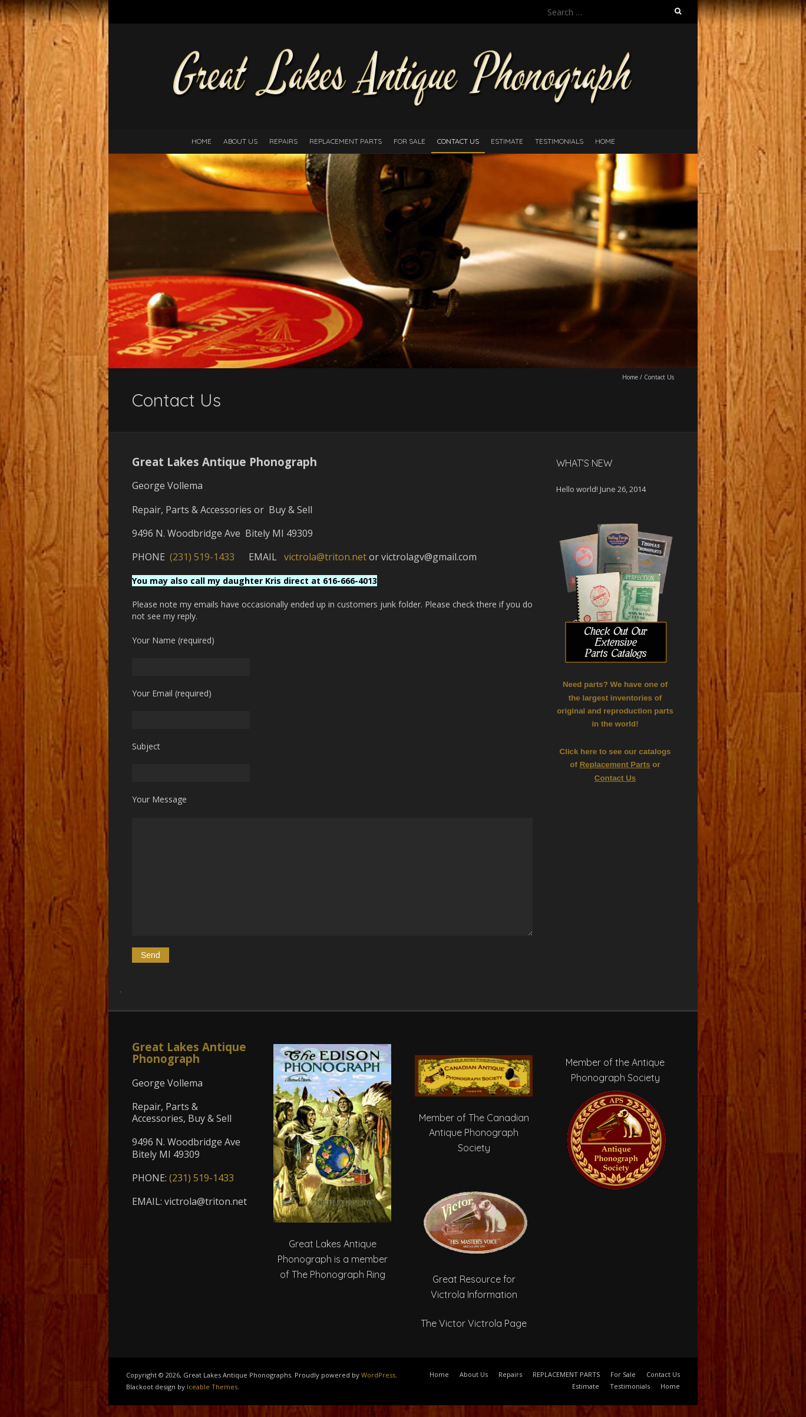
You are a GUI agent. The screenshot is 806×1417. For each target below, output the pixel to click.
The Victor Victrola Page (474, 1323)
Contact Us (458, 141)
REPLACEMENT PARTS (345, 141)
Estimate (507, 141)
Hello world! (577, 489)
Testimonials (559, 141)
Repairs (283, 141)
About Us (240, 141)
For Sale (409, 141)
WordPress (378, 1374)
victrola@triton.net (325, 556)
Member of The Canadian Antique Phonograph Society (474, 1133)
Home (201, 141)
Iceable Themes (212, 1386)
